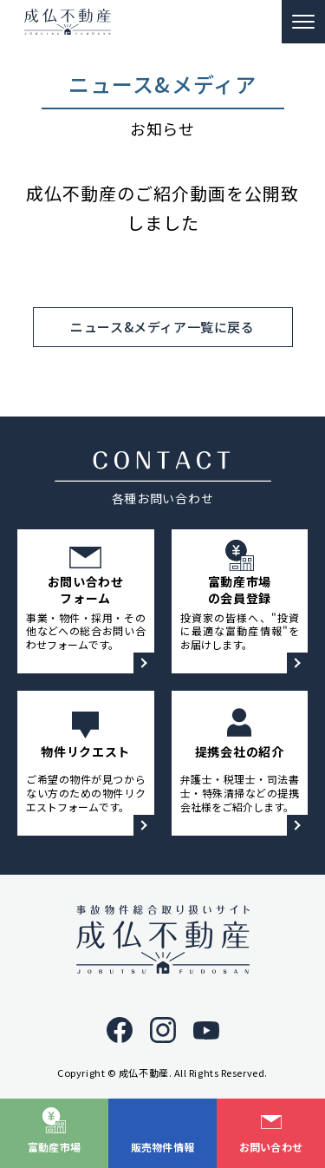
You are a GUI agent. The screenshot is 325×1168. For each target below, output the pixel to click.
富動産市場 (54, 1146)
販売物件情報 (163, 1146)
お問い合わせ (271, 1146)
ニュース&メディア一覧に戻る (162, 327)
